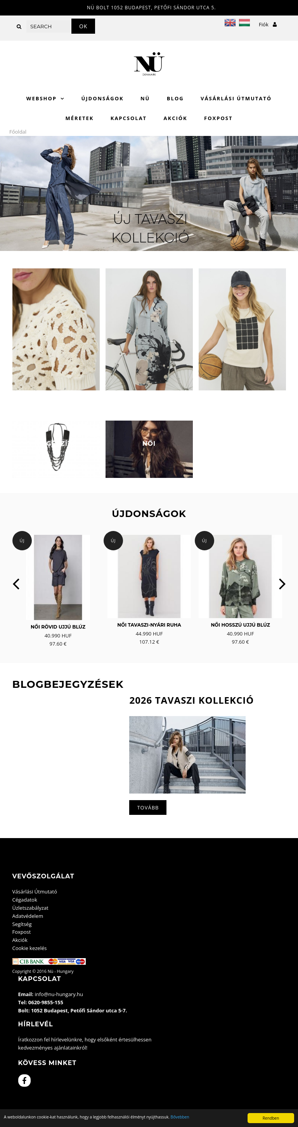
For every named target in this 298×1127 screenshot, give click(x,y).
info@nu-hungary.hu (59, 994)
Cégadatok (24, 899)
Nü (145, 98)
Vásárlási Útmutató (236, 98)
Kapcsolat (129, 118)
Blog (175, 98)
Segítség (22, 924)
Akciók (175, 118)
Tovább (148, 807)
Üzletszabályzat (30, 907)
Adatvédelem (27, 915)
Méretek (80, 118)
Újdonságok (102, 98)
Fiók (268, 24)
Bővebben (180, 1117)
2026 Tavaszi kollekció (191, 700)
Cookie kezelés (29, 948)
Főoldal (17, 131)
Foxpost (218, 118)
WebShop (41, 98)
